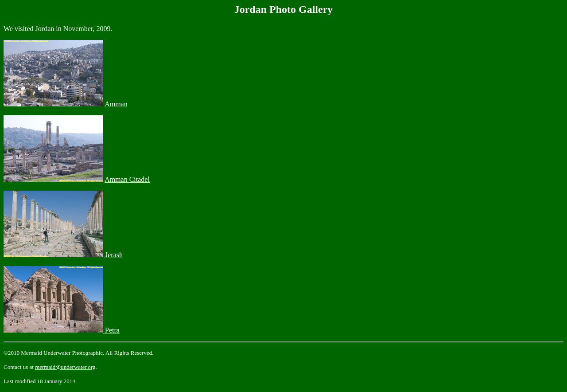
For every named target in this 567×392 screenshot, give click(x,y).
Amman (116, 104)
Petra (111, 330)
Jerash (113, 255)
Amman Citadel (127, 179)
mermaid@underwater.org (65, 367)
